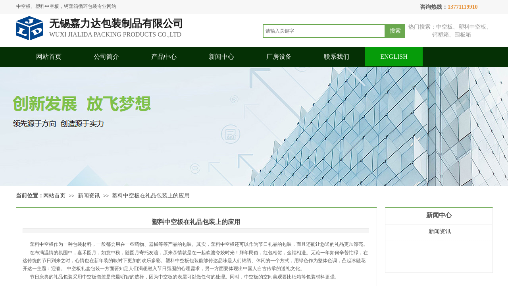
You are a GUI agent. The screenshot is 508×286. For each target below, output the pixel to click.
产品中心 (164, 56)
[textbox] (324, 31)
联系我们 (336, 56)
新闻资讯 (89, 196)
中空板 (165, 277)
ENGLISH (393, 56)
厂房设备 (279, 56)
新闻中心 (221, 56)
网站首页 (49, 56)
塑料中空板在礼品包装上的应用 (151, 196)
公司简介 (106, 56)
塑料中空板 (42, 244)
